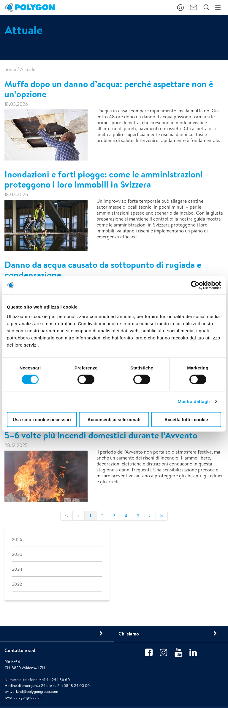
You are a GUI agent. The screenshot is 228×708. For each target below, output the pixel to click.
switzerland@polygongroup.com (31, 691)
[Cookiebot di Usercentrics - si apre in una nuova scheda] (195, 285)
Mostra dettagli (194, 401)
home (10, 69)
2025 (17, 554)
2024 (17, 569)
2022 (17, 584)
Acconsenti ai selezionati (114, 419)
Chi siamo (128, 633)
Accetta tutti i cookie (186, 419)
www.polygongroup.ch (23, 697)
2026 (17, 539)
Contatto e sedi (20, 650)
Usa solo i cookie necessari (42, 419)
